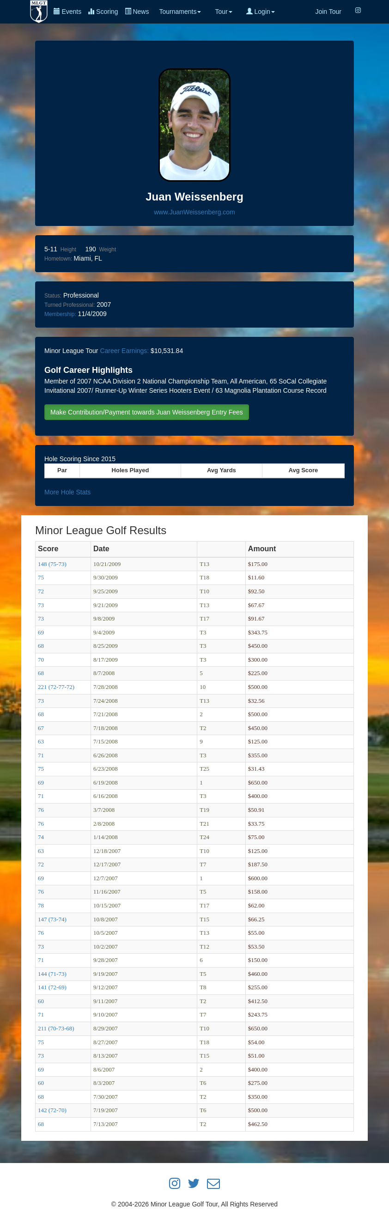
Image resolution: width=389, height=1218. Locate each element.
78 (41, 905)
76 (41, 809)
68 (41, 645)
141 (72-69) (52, 987)
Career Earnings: (124, 350)
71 (41, 755)
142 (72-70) (52, 1110)
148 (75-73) (52, 563)
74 (41, 837)
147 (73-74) (52, 919)
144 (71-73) (52, 973)
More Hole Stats (67, 492)
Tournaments (180, 11)
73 (41, 605)
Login (260, 11)
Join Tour (328, 11)
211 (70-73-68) (56, 1028)
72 (41, 591)
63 (41, 741)
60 (41, 1001)
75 (41, 577)
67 (41, 728)
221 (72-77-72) (56, 686)
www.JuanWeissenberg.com (194, 212)
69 (41, 632)
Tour (223, 11)
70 (41, 659)
